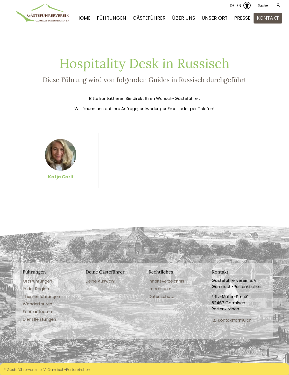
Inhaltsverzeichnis (166, 281)
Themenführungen (41, 296)
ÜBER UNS (183, 17)
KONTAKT (268, 17)
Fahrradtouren (37, 311)
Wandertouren (37, 304)
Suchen (278, 5)
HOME (83, 17)
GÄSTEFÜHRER (149, 17)
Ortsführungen (37, 281)
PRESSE (242, 17)
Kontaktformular (234, 320)
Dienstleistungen (39, 319)
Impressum (160, 288)
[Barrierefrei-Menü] (247, 5)
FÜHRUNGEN (111, 17)
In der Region (36, 288)
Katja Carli (60, 177)
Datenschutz (161, 296)
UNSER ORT (215, 17)
